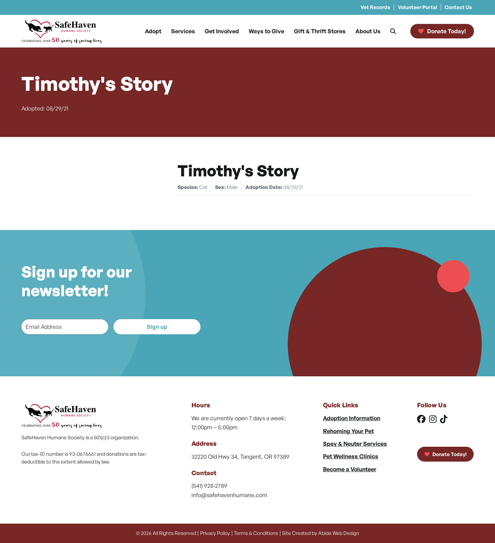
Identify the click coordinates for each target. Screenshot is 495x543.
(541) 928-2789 (209, 485)
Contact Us (458, 7)
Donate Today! (446, 454)
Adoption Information (351, 418)
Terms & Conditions (256, 533)
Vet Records (375, 7)
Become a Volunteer (349, 469)
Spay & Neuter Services (355, 443)
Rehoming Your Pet (348, 430)
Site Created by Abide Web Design (320, 533)
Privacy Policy (215, 533)
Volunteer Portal (417, 7)
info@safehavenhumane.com (229, 494)
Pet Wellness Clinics (350, 456)
